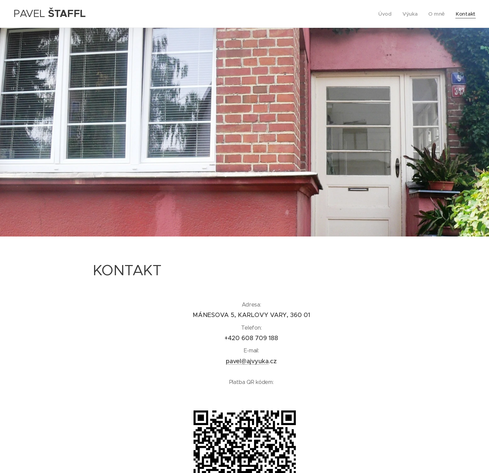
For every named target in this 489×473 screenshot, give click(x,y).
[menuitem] (385, 13)
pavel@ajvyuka (247, 361)
